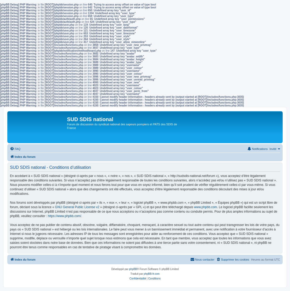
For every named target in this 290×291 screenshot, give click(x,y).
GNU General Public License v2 (77, 207)
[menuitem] (15, 149)
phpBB (133, 269)
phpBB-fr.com (152, 273)
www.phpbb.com (205, 207)
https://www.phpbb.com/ (64, 216)
